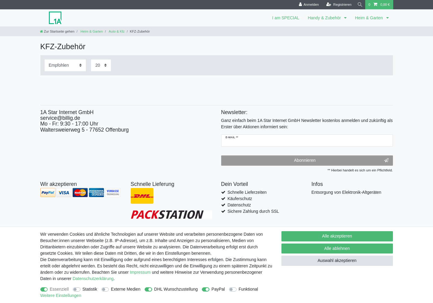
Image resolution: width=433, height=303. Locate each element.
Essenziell (59, 289)
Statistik (90, 289)
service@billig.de (60, 118)
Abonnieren (341, 160)
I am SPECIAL (285, 17)
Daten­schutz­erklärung (93, 278)
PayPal (218, 289)
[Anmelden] (306, 4)
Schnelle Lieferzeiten (247, 192)
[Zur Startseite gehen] (57, 31)
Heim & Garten (369, 17)
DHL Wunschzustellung (176, 289)
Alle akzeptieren (337, 236)
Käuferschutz (239, 198)
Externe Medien (125, 289)
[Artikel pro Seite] (101, 65)
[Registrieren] (337, 4)
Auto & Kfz (116, 31)
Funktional (248, 289)
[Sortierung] (65, 65)
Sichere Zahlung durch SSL (253, 211)
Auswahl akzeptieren (337, 260)
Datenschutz (239, 205)
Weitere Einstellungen (60, 295)
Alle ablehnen (337, 248)
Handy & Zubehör (325, 17)
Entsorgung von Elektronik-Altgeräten (346, 192)
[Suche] (359, 4)
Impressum (140, 272)
